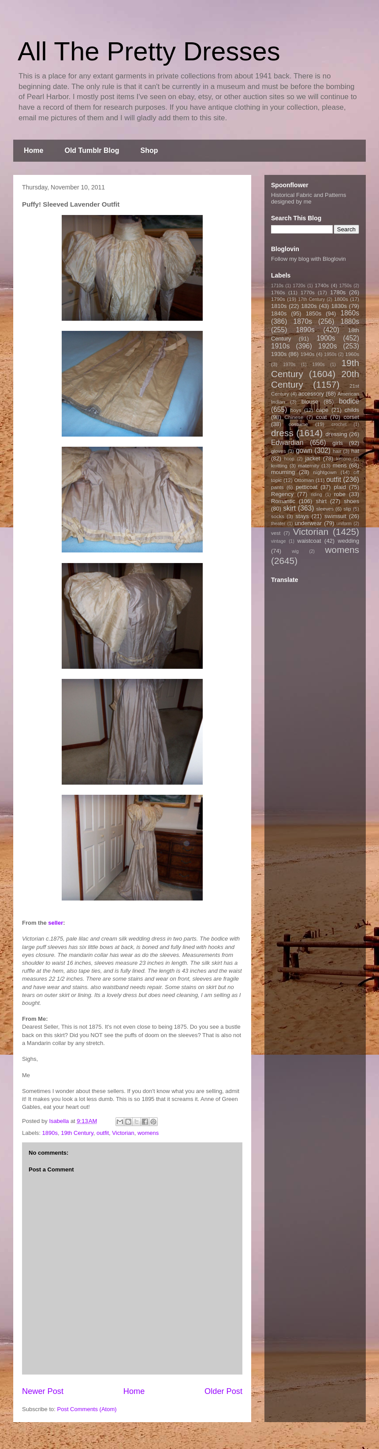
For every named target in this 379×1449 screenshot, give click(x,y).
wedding (348, 540)
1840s (278, 313)
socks (277, 516)
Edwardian (287, 442)
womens (148, 1133)
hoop (289, 458)
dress (282, 433)
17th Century (311, 299)
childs (352, 410)
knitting (279, 465)
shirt (321, 501)
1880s (350, 321)
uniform (344, 523)
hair (337, 451)
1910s (280, 346)
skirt (289, 508)
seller (55, 922)
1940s (308, 354)
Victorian (123, 1133)
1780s (338, 292)
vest (275, 533)
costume (298, 424)
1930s (278, 354)
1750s (345, 285)
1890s (50, 1133)
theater (278, 523)
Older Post (223, 1391)
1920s (327, 346)
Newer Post (42, 1391)
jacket (312, 458)
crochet (338, 424)
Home (33, 150)
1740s (322, 285)
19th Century (77, 1133)
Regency (282, 494)
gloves (278, 451)
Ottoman (304, 480)
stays (302, 516)
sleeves (325, 508)
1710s (277, 285)
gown (304, 450)
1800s (341, 299)
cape (322, 410)
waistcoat (309, 540)
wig (295, 551)
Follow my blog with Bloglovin (308, 259)
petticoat (306, 487)
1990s (318, 364)
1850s (313, 313)
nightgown (325, 472)
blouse (309, 401)
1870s (302, 321)
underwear (308, 523)
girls (337, 443)
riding (316, 494)
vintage (278, 541)
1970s (289, 364)
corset (351, 417)
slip (347, 508)
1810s (278, 306)
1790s (278, 299)
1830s (339, 306)
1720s (299, 285)
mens (340, 465)
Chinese (294, 417)
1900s (325, 338)
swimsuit (335, 516)
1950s (330, 354)
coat (321, 417)
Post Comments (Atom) (87, 1409)
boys (295, 410)
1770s (308, 292)
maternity (308, 465)
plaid (340, 487)
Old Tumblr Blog (91, 150)
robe (340, 494)
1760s (278, 292)
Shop (149, 150)
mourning (283, 472)
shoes (351, 501)
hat (355, 451)
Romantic (283, 501)
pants (277, 487)
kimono (343, 458)
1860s (349, 313)
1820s (308, 306)
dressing (336, 434)
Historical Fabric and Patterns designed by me (308, 198)
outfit (103, 1133)
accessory (311, 393)
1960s (352, 354)
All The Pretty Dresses (149, 51)
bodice (349, 401)
